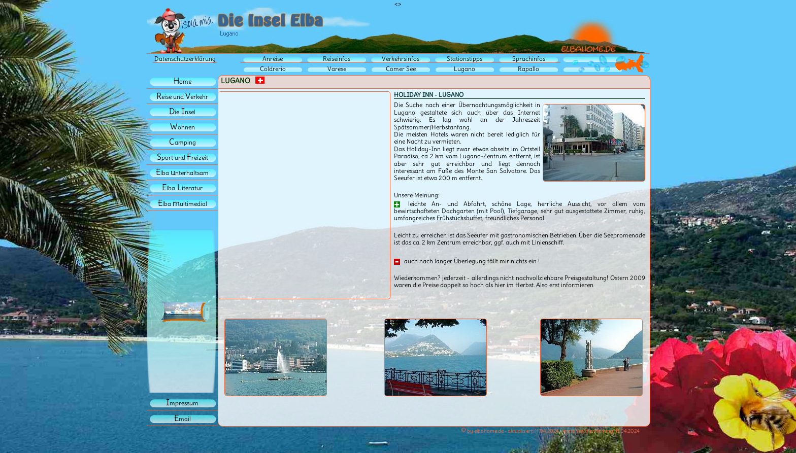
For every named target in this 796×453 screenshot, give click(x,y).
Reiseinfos (336, 58)
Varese (336, 69)
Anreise (272, 58)
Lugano (464, 69)
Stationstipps (464, 58)
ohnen (182, 127)
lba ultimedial (182, 203)
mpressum (182, 403)
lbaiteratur (182, 188)
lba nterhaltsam (182, 173)
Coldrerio (273, 69)
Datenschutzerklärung (185, 58)
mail (182, 419)
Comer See (401, 69)
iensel (182, 112)
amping (182, 142)
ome (182, 81)
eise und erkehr (182, 96)
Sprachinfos (528, 58)
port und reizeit (182, 157)
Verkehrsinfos (400, 58)
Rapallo (528, 69)
